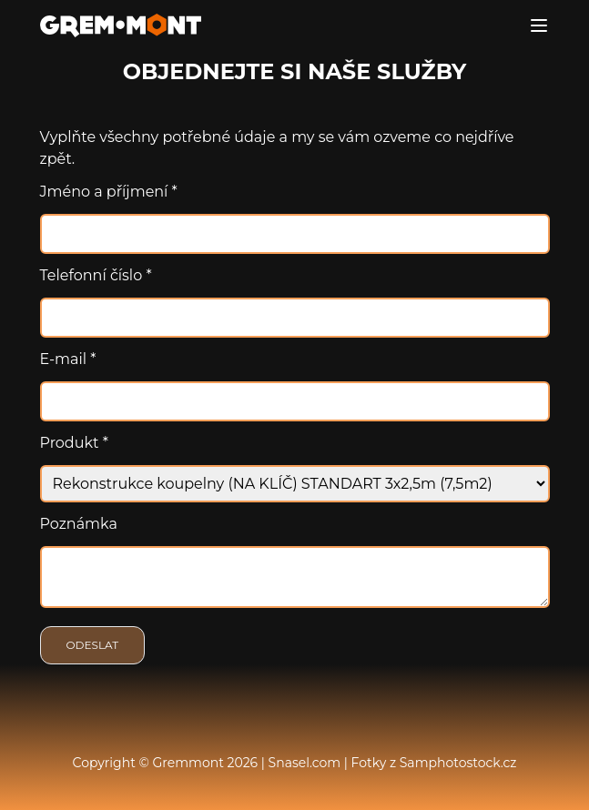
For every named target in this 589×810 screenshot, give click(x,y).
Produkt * (74, 442)
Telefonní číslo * (96, 275)
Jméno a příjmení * (109, 191)
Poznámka (78, 523)
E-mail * (68, 359)
